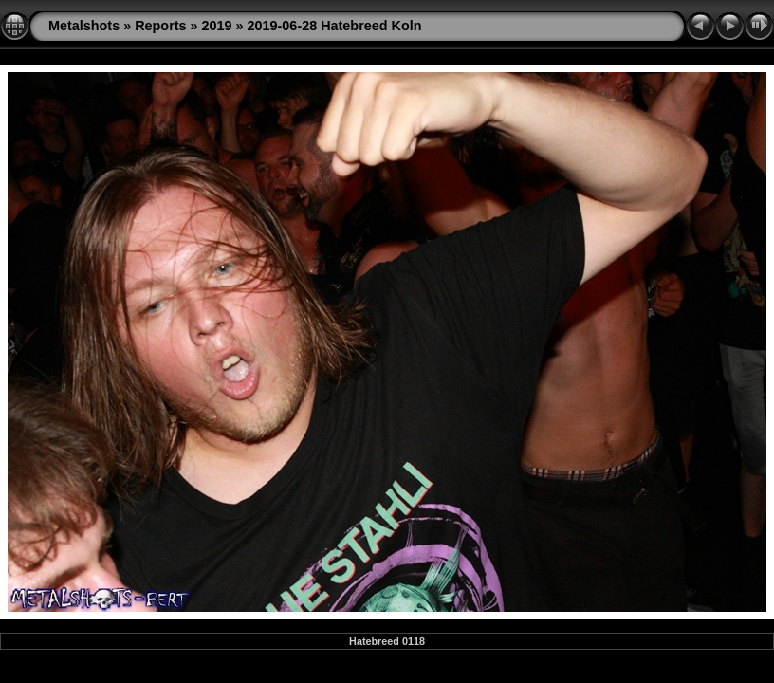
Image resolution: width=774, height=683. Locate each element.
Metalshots (84, 25)
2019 (217, 25)
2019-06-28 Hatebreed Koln (335, 25)
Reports (160, 25)
